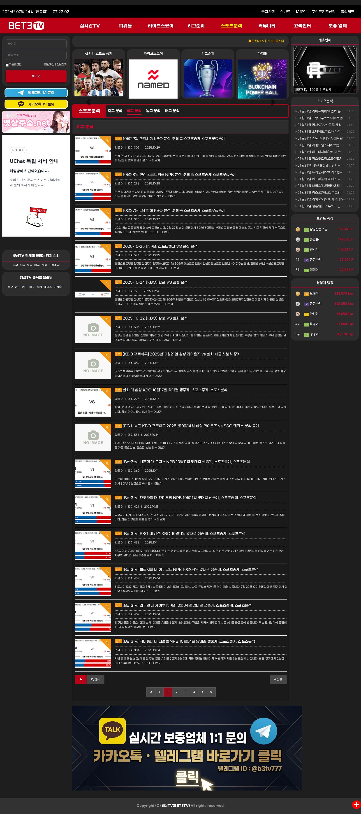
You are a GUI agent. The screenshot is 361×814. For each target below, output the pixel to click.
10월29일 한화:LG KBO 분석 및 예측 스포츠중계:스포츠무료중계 (170, 139)
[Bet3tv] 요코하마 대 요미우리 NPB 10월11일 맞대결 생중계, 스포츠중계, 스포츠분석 (186, 498)
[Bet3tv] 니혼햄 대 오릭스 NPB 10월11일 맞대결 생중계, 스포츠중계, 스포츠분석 (182, 462)
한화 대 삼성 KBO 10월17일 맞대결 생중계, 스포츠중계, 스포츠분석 (171, 390)
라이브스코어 (161, 26)
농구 (29, 265)
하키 (44, 265)
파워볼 (125, 26)
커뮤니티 (266, 26)
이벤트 (285, 12)
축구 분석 (115, 111)
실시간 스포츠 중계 (98, 53)
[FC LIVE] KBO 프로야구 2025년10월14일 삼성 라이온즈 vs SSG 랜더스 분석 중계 (187, 426)
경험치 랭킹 (325, 283)
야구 (22, 265)
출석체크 (347, 12)
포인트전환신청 (324, 12)
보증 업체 (338, 26)
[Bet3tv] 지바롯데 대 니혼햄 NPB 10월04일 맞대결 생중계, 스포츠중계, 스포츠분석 (185, 641)
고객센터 (302, 26)
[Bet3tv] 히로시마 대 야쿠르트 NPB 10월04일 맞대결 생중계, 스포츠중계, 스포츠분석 (186, 569)
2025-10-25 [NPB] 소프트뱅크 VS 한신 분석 (156, 246)
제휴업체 (325, 40)
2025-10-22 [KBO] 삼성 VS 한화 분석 (151, 318)
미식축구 (54, 265)
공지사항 (268, 12)
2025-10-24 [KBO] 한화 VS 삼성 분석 (151, 282)
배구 (37, 265)
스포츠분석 (231, 26)
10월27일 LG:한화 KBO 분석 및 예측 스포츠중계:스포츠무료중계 (170, 210)
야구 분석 (134, 111)
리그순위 (196, 26)
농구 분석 (153, 111)
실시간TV (90, 26)
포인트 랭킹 (325, 218)
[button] (81, 679)
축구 (15, 265)
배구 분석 (172, 111)
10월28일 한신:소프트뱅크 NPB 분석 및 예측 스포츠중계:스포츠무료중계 (175, 175)
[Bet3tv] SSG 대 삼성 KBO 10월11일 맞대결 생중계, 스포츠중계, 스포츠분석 (180, 534)
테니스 (48, 287)
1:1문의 (301, 12)
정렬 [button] (278, 679)
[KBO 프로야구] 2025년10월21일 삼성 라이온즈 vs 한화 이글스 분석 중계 (177, 354)
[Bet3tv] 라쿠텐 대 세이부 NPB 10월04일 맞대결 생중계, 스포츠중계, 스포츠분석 (183, 605)
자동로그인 (13, 65)
